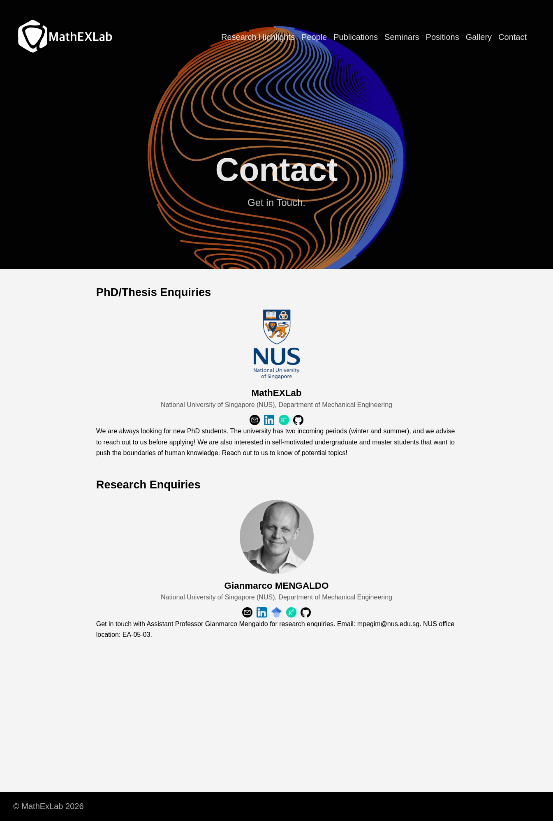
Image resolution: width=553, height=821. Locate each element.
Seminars (401, 37)
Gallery (479, 37)
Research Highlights (258, 37)
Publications (355, 37)
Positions (442, 37)
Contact (512, 37)
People (314, 37)
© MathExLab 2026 (48, 806)
